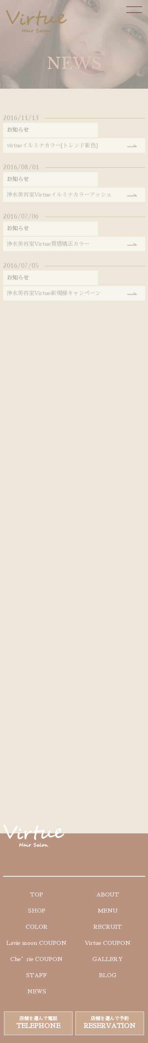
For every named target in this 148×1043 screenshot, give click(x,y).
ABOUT (107, 894)
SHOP (36, 910)
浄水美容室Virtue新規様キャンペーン (54, 296)
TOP (36, 894)
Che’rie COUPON (36, 959)
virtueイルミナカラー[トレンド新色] (52, 148)
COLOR (37, 927)
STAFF (36, 975)
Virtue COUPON (108, 943)
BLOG (107, 975)
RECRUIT (108, 927)
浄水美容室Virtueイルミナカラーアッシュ (59, 197)
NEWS (36, 991)
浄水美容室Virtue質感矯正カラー (48, 246)
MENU (107, 910)
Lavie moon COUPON (36, 943)
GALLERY (107, 959)
